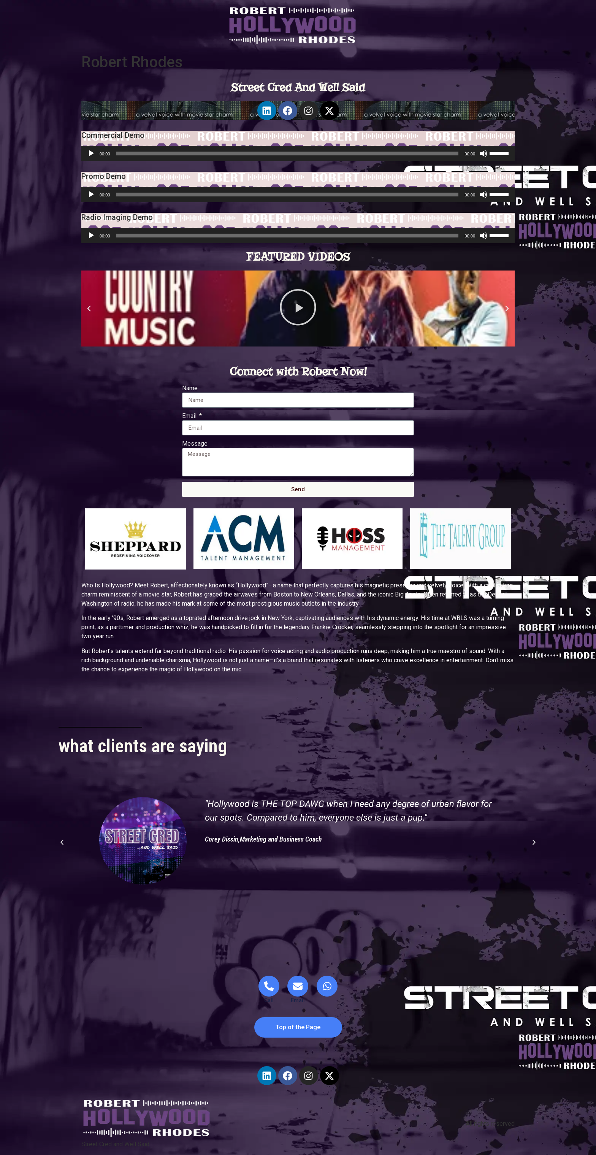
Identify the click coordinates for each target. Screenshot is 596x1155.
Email (190, 416)
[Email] (298, 990)
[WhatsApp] (327, 986)
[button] (89, 308)
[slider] (287, 153)
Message (195, 444)
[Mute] (483, 153)
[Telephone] (269, 990)
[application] (298, 153)
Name (190, 388)
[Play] (91, 153)
